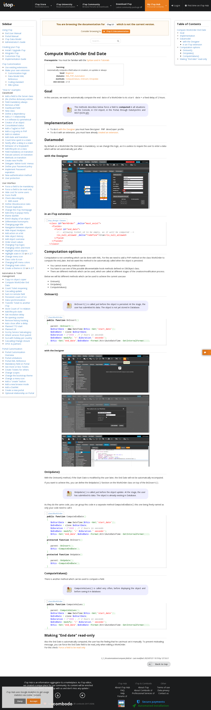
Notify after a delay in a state (19, 143)
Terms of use (163, 687)
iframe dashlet (12, 215)
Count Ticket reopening (16, 288)
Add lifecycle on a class (16, 148)
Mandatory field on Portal (17, 363)
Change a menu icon (15, 378)
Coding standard (16, 82)
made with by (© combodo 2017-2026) (63, 703)
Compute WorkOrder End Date (191, 30)
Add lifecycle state (13, 311)
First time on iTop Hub (197, 5)
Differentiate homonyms (16, 221)
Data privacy (163, 690)
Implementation (187, 35)
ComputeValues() (191, 56)
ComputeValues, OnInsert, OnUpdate (82, 79)
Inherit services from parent (18, 335)
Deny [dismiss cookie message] (20, 701)
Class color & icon (13, 259)
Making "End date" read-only (193, 59)
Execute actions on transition (19, 154)
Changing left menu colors (17, 262)
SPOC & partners (13, 343)
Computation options (190, 47)
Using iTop (7, 30)
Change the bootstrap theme (19, 375)
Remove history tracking (16, 320)
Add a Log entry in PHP (16, 131)
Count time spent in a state (18, 140)
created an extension (108, 131)
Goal (182, 32)
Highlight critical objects (16, 250)
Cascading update (13, 291)
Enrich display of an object (17, 218)
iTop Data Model (13, 39)
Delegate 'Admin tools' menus (19, 163)
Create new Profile (14, 160)
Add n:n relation (12, 134)
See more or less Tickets (16, 366)
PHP (72, 76)
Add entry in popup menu (17, 212)
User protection (12, 178)
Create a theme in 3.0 (15, 268)
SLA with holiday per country (18, 338)
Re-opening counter (14, 317)
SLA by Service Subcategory (18, 332)
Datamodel (185, 38)
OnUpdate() (188, 53)
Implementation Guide (15, 59)
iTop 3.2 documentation (116, 31)
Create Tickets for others (17, 369)
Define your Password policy (18, 166)
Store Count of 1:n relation (17, 308)
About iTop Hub (122, 687)
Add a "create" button (15, 381)
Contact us (163, 693)
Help (122, 693)
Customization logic (17, 73)
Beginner (70, 73)
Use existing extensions (16, 67)
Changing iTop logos (15, 244)
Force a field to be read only (18, 189)
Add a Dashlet (11, 387)
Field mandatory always (16, 102)
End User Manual (13, 33)
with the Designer (66, 129)
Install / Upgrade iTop (15, 50)
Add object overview (14, 239)
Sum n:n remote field (15, 294)
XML (67, 76)
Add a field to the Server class (19, 96)
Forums (122, 696)
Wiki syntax (13, 85)
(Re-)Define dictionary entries (19, 99)
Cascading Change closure (17, 340)
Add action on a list (14, 233)
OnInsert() (187, 50)
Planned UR (10, 329)
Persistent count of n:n (16, 297)
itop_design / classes (57, 220)
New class (10, 110)
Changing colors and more (17, 247)
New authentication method (18, 175)
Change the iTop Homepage (18, 209)
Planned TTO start (14, 326)
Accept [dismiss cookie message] (33, 701)
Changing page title (14, 224)
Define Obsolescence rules (17, 204)
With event (13, 201)
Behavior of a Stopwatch (17, 146)
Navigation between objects (18, 227)
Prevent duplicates (14, 207)
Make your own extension (17, 70)
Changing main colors (15, 265)
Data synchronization (15, 300)
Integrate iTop (12, 53)
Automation (80, 76)
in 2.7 (29, 253)
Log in (175, 5)
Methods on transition (15, 157)
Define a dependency (15, 113)
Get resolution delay (14, 314)
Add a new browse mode (17, 384)
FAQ (122, 690)
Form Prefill (10, 195)
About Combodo (143, 690)
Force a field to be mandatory (19, 186)
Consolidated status (14, 125)
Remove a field (12, 105)
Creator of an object (14, 122)
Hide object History (14, 236)
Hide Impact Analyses (15, 230)
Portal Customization (12, 348)
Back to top (157, 662)
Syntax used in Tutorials (98, 60)
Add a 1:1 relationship (15, 116)
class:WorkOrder (55, 316)
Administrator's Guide (15, 42)
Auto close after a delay (16, 323)
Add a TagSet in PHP (15, 128)
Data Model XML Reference (16, 77)
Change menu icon (14, 256)
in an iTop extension (192, 44)
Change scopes (12, 372)
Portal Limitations (13, 358)
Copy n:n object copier (15, 279)
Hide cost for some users (17, 192)
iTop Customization (11, 64)
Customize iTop (12, 56)
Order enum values (14, 242)
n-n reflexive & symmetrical (18, 119)
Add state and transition (16, 137)
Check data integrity (14, 198)
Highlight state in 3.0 (14, 253)
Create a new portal (14, 390)
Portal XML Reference (15, 361)
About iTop (143, 687)
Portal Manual (11, 36)
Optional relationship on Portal (19, 393)
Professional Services (143, 693)
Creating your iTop (11, 47)
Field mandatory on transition (19, 151)
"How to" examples (11, 89)
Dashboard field (12, 107)
